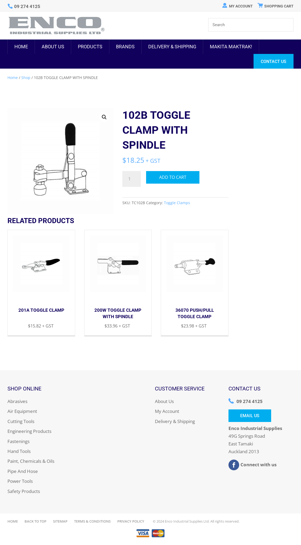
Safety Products (23, 491)
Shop (25, 77)
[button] (104, 117)
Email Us (249, 415)
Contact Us (273, 61)
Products (90, 46)
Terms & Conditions (92, 521)
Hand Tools (19, 451)
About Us (53, 46)
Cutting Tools (20, 421)
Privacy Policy (130, 521)
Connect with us (252, 465)
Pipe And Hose (22, 471)
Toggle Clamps (177, 202)
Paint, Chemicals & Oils (30, 461)
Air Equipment (22, 411)
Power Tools (20, 481)
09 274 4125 (249, 401)
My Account (241, 6)
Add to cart (172, 177)
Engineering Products (29, 431)
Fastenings (18, 441)
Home (21, 46)
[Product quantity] (131, 179)
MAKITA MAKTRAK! (231, 46)
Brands (125, 46)
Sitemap (60, 521)
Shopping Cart (279, 6)
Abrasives (17, 401)
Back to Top (35, 521)
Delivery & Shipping (172, 46)
